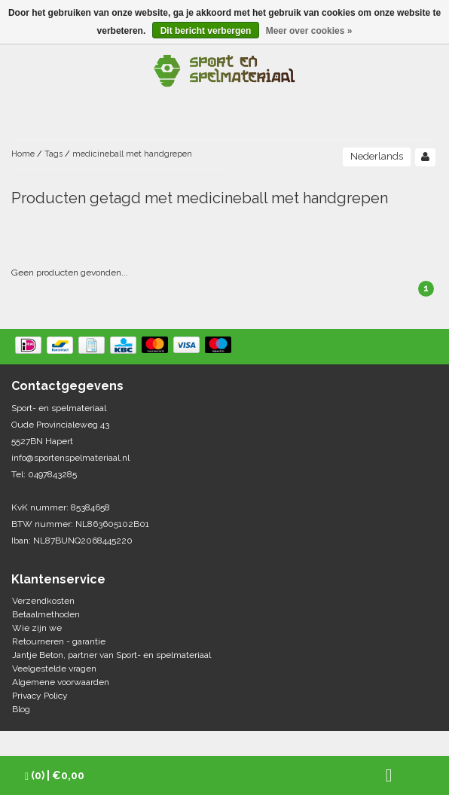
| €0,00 (54, 775)
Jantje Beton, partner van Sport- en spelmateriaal (111, 655)
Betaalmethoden (46, 614)
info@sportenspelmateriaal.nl (70, 457)
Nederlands (376, 156)
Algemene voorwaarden (60, 682)
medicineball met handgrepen (132, 154)
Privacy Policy (40, 695)
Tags (53, 154)
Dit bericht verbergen (206, 31)
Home (23, 154)
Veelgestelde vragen (54, 668)
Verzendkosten (43, 600)
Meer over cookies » (309, 31)
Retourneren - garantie (58, 641)
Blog (21, 709)
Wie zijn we (37, 628)
